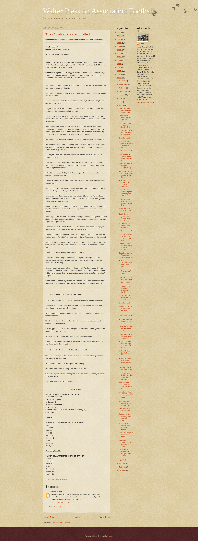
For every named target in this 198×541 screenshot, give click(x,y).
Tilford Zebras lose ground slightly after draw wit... (125, 132)
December (123, 81)
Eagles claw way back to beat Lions (125, 272)
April (121, 460)
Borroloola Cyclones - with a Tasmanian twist (125, 263)
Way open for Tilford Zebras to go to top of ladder (125, 443)
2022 (119, 46)
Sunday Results (124, 283)
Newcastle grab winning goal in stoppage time (125, 403)
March (121, 463)
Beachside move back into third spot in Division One (125, 202)
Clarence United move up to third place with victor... (125, 417)
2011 (119, 71)
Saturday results (125, 138)
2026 (119, 32)
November (123, 84)
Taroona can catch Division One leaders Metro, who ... (125, 237)
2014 (119, 67)
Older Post (104, 517)
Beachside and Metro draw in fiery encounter (125, 110)
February (122, 467)
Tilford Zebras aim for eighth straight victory (125, 166)
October (122, 88)
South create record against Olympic (125, 118)
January (122, 470)
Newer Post (49, 517)
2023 (119, 43)
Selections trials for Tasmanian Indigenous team (126, 255)
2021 (119, 50)
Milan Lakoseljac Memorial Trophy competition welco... (126, 395)
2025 (119, 36)
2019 (119, 57)
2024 (119, 39)
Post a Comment (55, 507)
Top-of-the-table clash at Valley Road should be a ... (125, 157)
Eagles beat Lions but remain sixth (125, 278)
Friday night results (126, 151)
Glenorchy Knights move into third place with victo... (125, 309)
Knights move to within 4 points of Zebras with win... (126, 144)
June (121, 102)
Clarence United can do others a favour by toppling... (125, 246)
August (122, 95)
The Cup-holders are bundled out (70, 34)
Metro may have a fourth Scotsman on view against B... (126, 174)
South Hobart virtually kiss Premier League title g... (125, 217)
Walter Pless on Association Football (98, 11)
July (120, 98)
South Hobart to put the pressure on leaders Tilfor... (126, 336)
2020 (119, 53)
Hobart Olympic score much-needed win (124, 225)
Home (77, 517)
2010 (119, 74)
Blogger (110, 536)
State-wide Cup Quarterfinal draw (124, 353)
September (123, 91)
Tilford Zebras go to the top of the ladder (126, 435)
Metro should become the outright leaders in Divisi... (125, 452)
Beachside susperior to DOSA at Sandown (124, 183)
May (121, 105)
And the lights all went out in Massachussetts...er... (126, 361)
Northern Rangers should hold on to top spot (125, 321)
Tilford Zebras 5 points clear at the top (125, 297)
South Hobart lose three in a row (125, 209)
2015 (119, 64)
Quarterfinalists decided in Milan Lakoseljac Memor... (125, 376)
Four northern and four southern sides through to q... (125, 385)
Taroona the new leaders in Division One (125, 125)
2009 (119, 78)
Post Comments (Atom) (61, 522)
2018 (119, 60)
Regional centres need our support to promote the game (126, 344)
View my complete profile (146, 102)
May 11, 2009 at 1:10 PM (60, 502)
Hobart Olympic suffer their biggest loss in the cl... (125, 289)
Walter (141, 44)
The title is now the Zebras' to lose (125, 409)
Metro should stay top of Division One (125, 329)
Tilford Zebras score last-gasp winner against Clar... (125, 193)
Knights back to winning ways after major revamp (124, 426)
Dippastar (55, 491)
